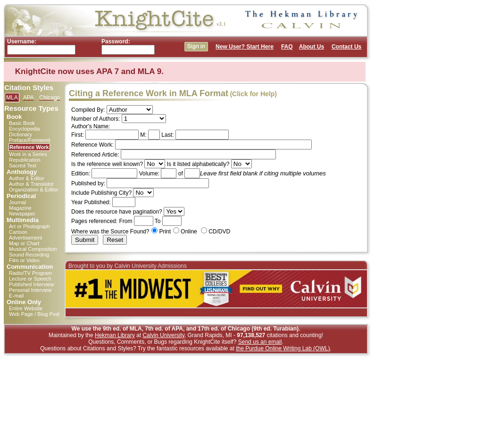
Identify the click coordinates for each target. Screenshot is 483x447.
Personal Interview (30, 290)
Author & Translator (31, 184)
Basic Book (22, 123)
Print (165, 231)
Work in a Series (28, 154)
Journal (17, 202)
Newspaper (22, 213)
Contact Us (346, 46)
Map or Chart (24, 243)
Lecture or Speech (30, 278)
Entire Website (25, 308)
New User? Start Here (245, 46)
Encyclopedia (24, 129)
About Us (311, 46)
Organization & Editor (33, 189)
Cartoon (18, 232)
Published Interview (31, 284)
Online (189, 231)
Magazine (20, 208)
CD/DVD (219, 231)
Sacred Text (22, 165)
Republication (25, 160)
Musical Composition (33, 249)
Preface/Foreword (29, 140)
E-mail (16, 295)
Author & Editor (26, 178)
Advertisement (25, 237)
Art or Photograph (29, 226)
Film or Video (24, 260)
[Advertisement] (412, 145)
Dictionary (20, 134)
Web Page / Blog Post (34, 314)
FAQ (287, 46)
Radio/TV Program (30, 273)
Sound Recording (29, 254)
